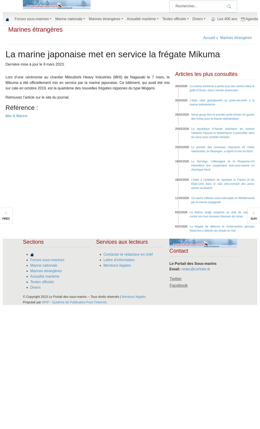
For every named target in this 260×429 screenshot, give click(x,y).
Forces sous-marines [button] (32, 19)
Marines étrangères (35, 29)
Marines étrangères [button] (104, 19)
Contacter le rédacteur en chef (128, 254)
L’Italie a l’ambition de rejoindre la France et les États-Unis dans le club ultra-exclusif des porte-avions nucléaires (223, 184)
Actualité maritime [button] (141, 19)
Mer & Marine (16, 116)
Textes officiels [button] (174, 19)
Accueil (209, 38)
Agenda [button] (249, 19)
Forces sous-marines (47, 260)
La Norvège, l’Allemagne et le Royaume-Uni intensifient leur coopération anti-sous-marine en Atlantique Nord (223, 165)
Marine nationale (43, 265)
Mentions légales (117, 265)
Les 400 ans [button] (223, 19)
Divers (35, 287)
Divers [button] (197, 19)
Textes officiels (42, 282)
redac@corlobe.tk (195, 269)
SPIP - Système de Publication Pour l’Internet (74, 302)
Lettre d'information (119, 260)
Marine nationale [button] (68, 19)
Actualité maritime (44, 276)
